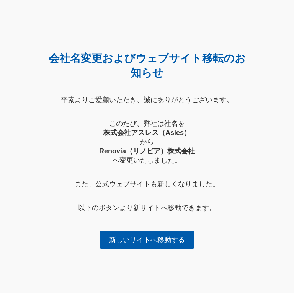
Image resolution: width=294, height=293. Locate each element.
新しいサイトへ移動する (147, 240)
